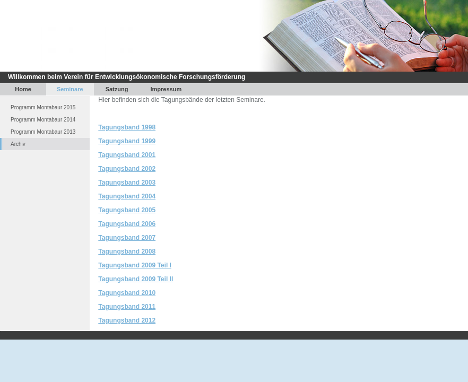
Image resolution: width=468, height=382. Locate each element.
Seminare (70, 89)
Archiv (18, 144)
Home (23, 89)
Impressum (166, 89)
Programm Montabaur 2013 (43, 132)
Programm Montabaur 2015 (43, 107)
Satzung (117, 89)
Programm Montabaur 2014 (43, 120)
